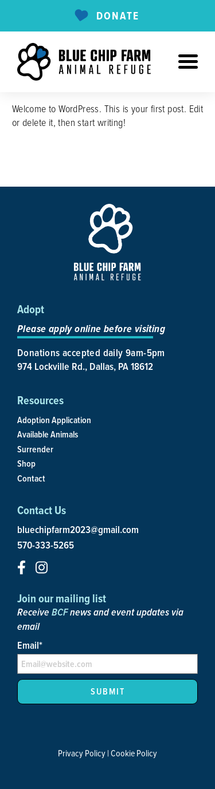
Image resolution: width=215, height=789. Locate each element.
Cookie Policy (134, 753)
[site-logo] (84, 62)
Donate (106, 16)
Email (29, 645)
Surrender (35, 449)
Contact (31, 478)
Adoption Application (54, 420)
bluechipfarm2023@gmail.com (78, 529)
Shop (26, 463)
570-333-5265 (45, 545)
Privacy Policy (81, 753)
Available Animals (47, 434)
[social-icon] (21, 567)
